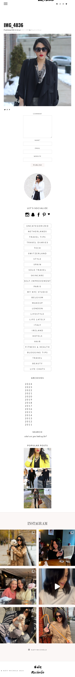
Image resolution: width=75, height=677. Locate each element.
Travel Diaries (37, 242)
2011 (29, 424)
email (37, 148)
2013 (29, 418)
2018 (29, 402)
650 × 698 (25, 30)
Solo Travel (37, 270)
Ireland (37, 330)
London (37, 308)
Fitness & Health (37, 347)
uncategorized (37, 226)
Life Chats (37, 369)
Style (37, 259)
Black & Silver (36, 30)
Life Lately (37, 319)
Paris (37, 286)
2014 (29, 415)
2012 (29, 421)
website (37, 156)
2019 (29, 399)
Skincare (37, 275)
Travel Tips (37, 237)
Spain (37, 264)
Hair (37, 341)
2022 (29, 390)
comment (37, 114)
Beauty (37, 363)
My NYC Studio (37, 292)
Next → (16, 32)
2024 (29, 384)
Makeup (37, 303)
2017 (29, 406)
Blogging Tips (37, 352)
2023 (29, 387)
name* (37, 140)
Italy (37, 325)
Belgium (37, 297)
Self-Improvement (37, 281)
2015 (29, 412)
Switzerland (37, 253)
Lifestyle (37, 314)
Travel (37, 358)
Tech (37, 248)
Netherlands (37, 231)
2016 (29, 409)
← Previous (8, 32)
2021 (29, 393)
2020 (29, 396)
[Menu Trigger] (5, 3)
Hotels (38, 336)
